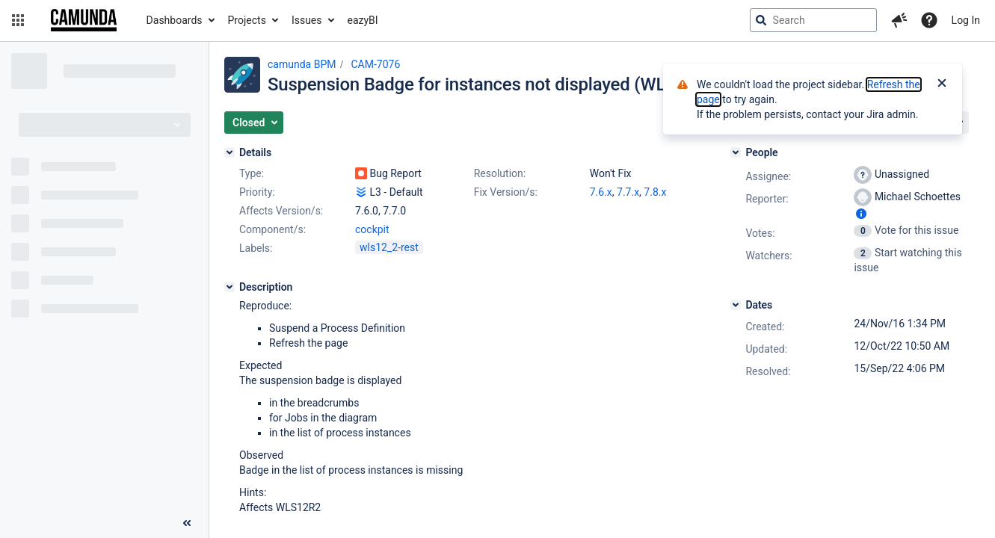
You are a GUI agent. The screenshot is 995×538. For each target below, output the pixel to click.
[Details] (229, 152)
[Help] (929, 20)
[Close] (941, 84)
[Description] (229, 287)
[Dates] (735, 305)
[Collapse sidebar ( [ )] (187, 523)
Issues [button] (307, 20)
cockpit (372, 229)
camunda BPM (302, 64)
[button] (17, 20)
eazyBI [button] (363, 20)
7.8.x (655, 192)
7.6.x (601, 192)
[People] (735, 152)
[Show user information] (861, 214)
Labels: (255, 248)
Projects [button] (247, 20)
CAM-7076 (375, 64)
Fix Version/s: (505, 192)
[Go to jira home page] (83, 20)
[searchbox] (813, 20)
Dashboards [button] (175, 20)
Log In (966, 20)
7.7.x (628, 192)
